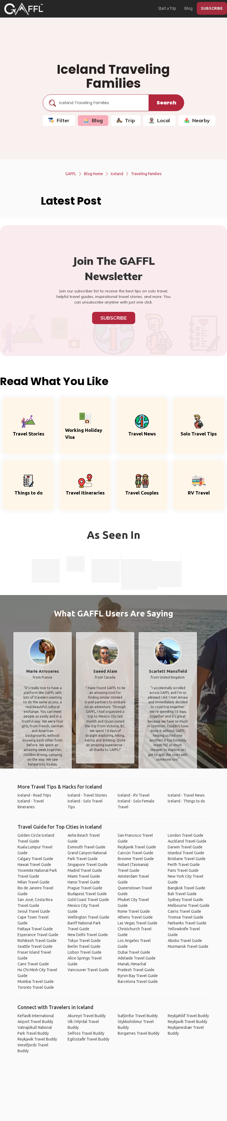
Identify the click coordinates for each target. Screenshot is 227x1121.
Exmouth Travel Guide (86, 847)
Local (159, 120)
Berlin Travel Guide (84, 946)
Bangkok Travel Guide (186, 888)
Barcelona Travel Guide (138, 981)
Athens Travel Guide (135, 917)
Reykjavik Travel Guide (137, 847)
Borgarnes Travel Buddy (138, 1033)
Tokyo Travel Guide (84, 940)
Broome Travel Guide (136, 858)
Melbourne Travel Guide (188, 905)
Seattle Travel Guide (35, 946)
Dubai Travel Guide (134, 952)
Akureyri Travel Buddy (87, 1016)
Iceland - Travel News (186, 795)
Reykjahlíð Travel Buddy (188, 1016)
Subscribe (113, 318)
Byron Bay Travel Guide (138, 975)
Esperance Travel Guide (38, 934)
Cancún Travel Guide (135, 853)
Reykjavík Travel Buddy (187, 1021)
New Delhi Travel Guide (88, 934)
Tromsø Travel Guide (185, 917)
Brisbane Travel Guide (187, 858)
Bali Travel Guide (182, 894)
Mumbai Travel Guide (36, 981)
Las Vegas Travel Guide (137, 923)
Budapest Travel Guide (87, 894)
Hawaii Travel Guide (34, 864)
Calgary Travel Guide (35, 858)
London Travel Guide (185, 835)
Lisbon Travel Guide (85, 952)
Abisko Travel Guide (185, 940)
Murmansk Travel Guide (188, 946)
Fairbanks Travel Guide (187, 923)
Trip (126, 120)
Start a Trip (167, 8)
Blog (188, 8)
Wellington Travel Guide (88, 917)
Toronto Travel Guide (36, 987)
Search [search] (166, 102)
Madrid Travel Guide (85, 870)
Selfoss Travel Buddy (86, 1033)
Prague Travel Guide (85, 888)
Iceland (117, 174)
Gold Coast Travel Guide (88, 899)
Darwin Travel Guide (185, 847)
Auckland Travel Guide (187, 841)
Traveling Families (146, 174)
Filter (59, 120)
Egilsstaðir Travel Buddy (88, 1039)
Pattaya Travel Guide (35, 929)
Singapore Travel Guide (88, 864)
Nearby (197, 120)
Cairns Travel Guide (184, 911)
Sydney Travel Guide (185, 899)
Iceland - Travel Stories (87, 795)
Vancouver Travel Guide (88, 970)
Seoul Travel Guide (34, 911)
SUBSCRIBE (212, 8)
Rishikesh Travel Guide (37, 940)
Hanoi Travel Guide (84, 882)
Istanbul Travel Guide (186, 853)
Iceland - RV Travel (134, 795)
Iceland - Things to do (186, 801)
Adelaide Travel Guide (137, 958)
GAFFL (70, 174)
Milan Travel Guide (34, 882)
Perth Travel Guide (184, 864)
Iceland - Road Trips (34, 795)
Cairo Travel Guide (33, 964)
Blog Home (93, 174)
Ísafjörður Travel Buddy (138, 1016)
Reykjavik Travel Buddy (37, 1039)
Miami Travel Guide (84, 876)
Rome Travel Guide (134, 911)
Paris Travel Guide (183, 870)
